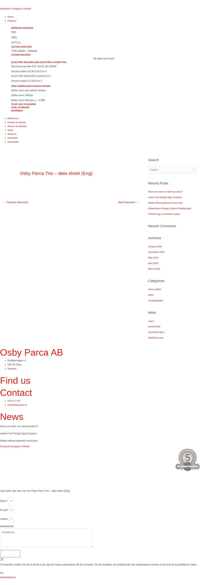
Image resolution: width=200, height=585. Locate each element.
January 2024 (155, 248)
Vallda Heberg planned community (167, 204)
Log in (151, 323)
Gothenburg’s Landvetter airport (165, 216)
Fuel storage (20, 107)
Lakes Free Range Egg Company (166, 199)
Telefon (4, 522)
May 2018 (153, 259)
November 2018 (157, 254)
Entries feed (154, 328)
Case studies (155, 291)
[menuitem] (4, 3)
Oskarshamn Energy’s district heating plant (171, 210)
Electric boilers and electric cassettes (38, 62)
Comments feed (157, 334)
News (151, 297)
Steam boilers (20, 55)
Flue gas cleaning (23, 104)
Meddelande (7, 530)
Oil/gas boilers (21, 47)
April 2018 (153, 265)
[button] (103, 21)
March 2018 (154, 271)
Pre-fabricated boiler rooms (31, 86)
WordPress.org (156, 339)
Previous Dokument (15, 204)
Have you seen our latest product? (167, 193)
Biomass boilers (22, 28)
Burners (17, 111)
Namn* (4, 503)
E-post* (4, 513)
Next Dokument (128, 204)
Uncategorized (156, 302)
